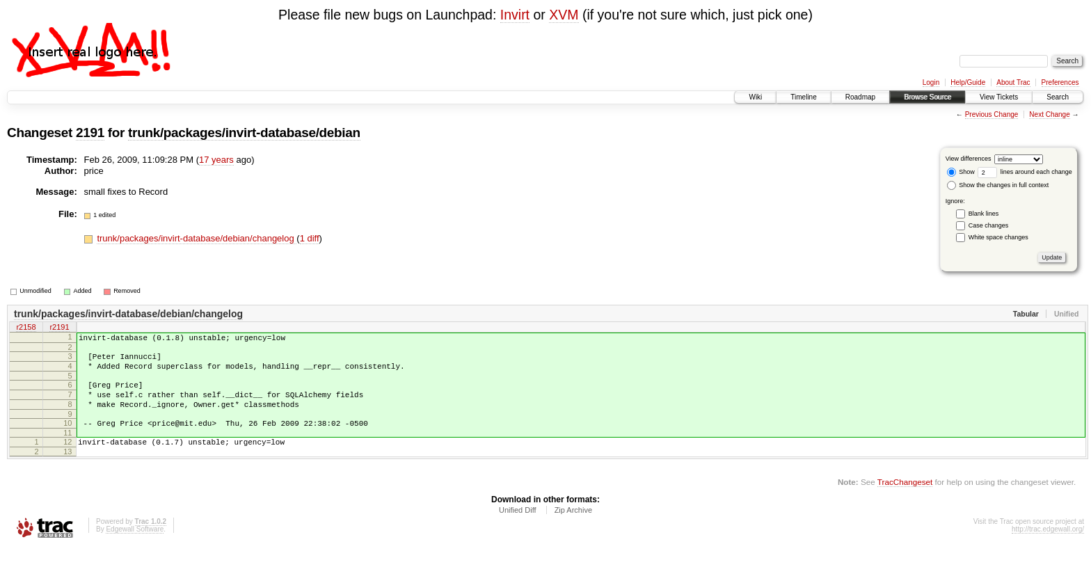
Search (1057, 97)
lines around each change (1025, 171)
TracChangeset (904, 500)
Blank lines (984, 213)
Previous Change (992, 114)
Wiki (755, 97)
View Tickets (999, 97)
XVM (563, 14)
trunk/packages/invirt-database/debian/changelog (196, 238)
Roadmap (860, 97)
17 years (216, 159)
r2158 (25, 328)
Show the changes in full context (998, 185)
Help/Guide (967, 82)
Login (931, 82)
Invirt (514, 14)
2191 (90, 132)
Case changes (989, 225)
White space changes (998, 237)
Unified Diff (517, 529)
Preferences (1060, 82)
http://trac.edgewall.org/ (1048, 548)
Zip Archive (573, 529)
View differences (969, 158)
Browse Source (927, 97)
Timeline (803, 97)
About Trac (1013, 82)
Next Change (1049, 114)
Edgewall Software (135, 548)
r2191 (59, 328)
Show (961, 171)
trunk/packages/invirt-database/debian (244, 132)
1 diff (309, 238)
